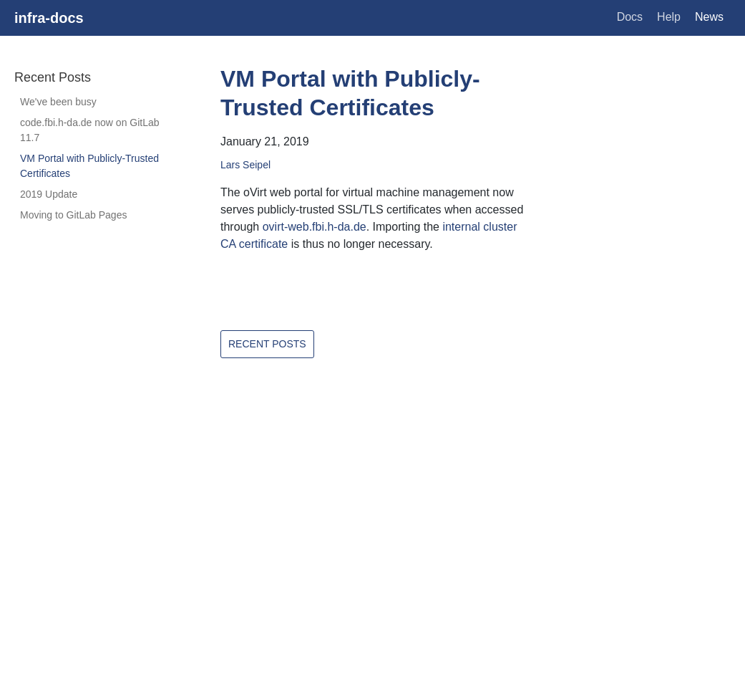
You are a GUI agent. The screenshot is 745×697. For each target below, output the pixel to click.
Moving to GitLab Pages (73, 215)
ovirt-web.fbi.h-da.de (314, 227)
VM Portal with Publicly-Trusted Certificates (89, 166)
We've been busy (58, 101)
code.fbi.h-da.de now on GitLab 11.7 (90, 130)
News (709, 17)
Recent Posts (267, 344)
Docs (630, 17)
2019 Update (48, 194)
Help (669, 17)
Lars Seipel (245, 164)
